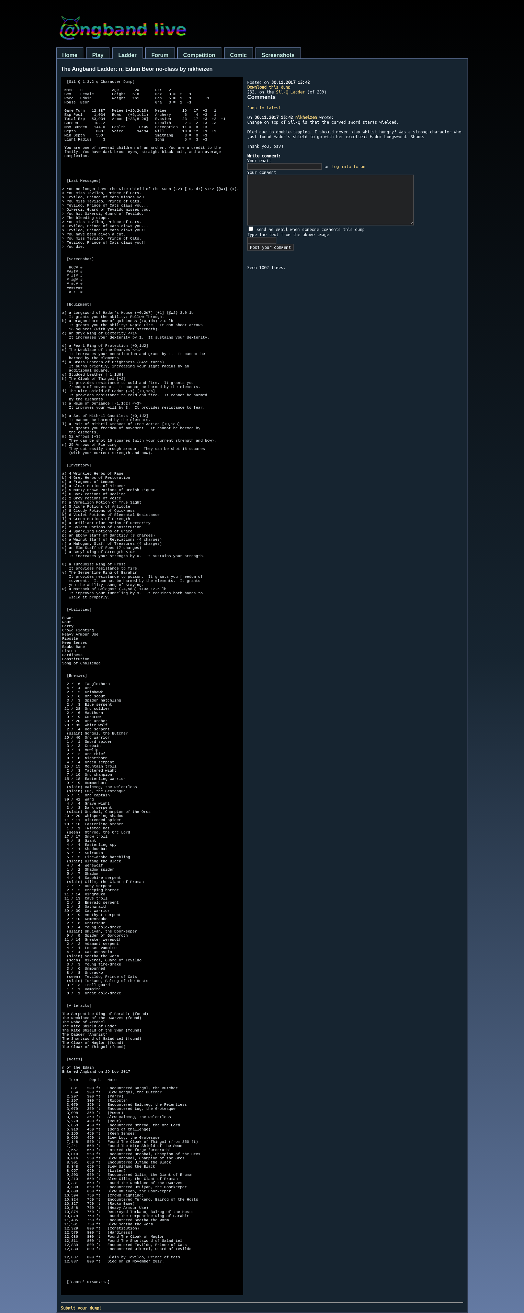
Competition (199, 55)
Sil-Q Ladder (290, 91)
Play (97, 55)
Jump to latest (264, 107)
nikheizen (306, 117)
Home (69, 55)
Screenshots (278, 55)
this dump (269, 87)
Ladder (127, 55)
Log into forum (348, 166)
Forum (160, 55)
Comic (238, 55)
